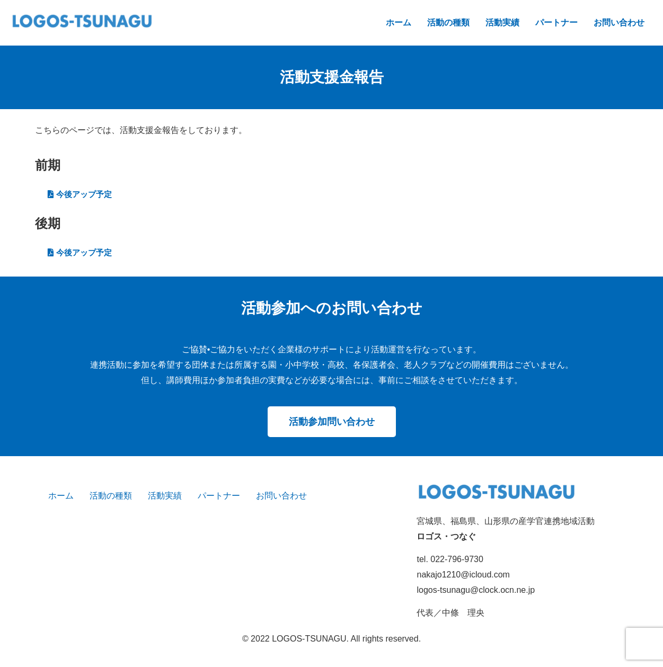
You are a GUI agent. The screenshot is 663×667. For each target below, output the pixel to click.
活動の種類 (448, 22)
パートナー (556, 22)
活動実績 (502, 22)
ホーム (398, 22)
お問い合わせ (619, 22)
